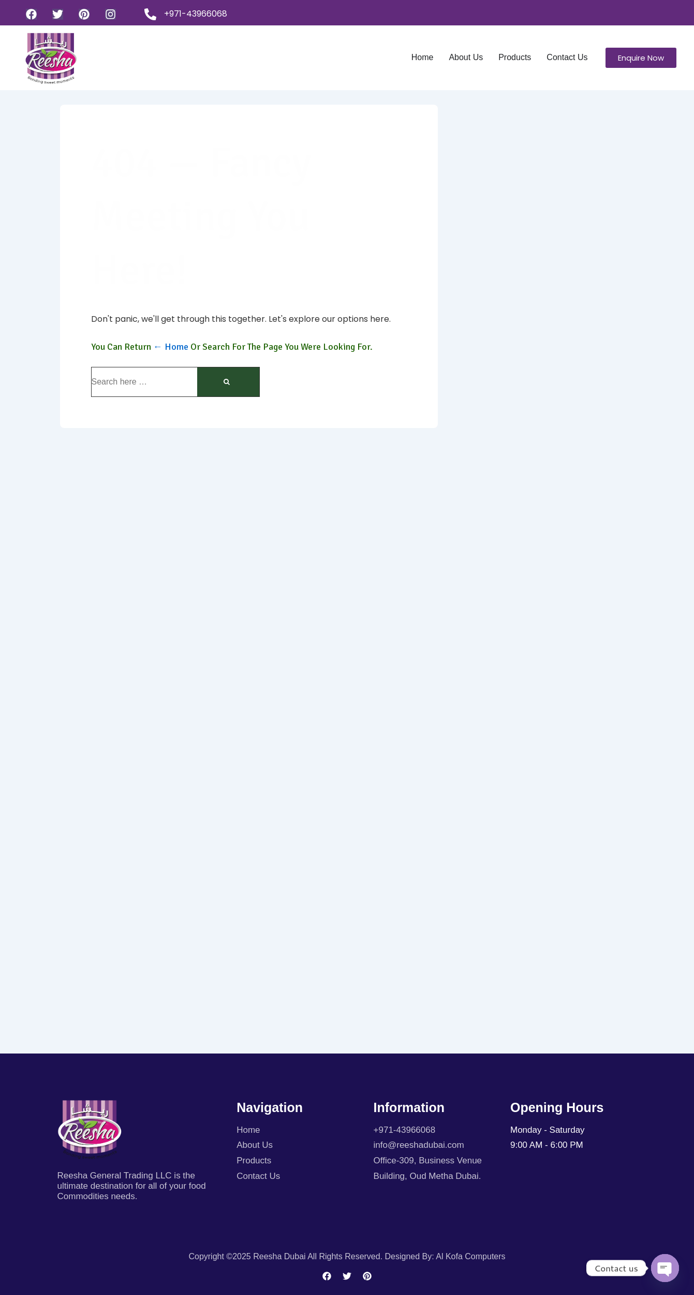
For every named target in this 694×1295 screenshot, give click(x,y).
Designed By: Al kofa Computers (445, 1256)
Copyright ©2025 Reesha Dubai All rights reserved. (286, 1256)
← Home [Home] (170, 346)
